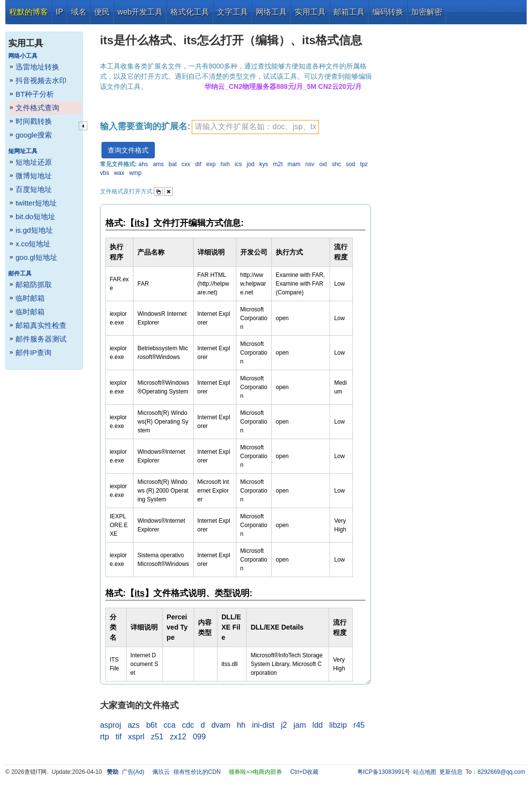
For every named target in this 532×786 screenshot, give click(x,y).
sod (350, 164)
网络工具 (271, 12)
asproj (110, 725)
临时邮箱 (30, 298)
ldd (318, 725)
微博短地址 (34, 175)
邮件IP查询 (33, 352)
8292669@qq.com (501, 772)
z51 (157, 737)
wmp (135, 173)
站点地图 (424, 772)
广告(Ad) (133, 772)
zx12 (178, 737)
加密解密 (426, 12)
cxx (186, 164)
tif (118, 737)
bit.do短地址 (35, 216)
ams (158, 164)
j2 (284, 725)
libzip (338, 725)
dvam (220, 725)
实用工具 (310, 12)
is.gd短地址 (34, 230)
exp (211, 164)
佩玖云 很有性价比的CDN (186, 772)
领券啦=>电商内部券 (255, 772)
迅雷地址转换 (37, 67)
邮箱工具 (349, 12)
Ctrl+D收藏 (304, 772)
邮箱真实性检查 (41, 325)
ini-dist (263, 725)
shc (336, 164)
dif (198, 164)
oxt (323, 164)
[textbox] (255, 127)
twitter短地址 (36, 203)
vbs (104, 173)
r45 (359, 725)
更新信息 (451, 772)
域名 (78, 12)
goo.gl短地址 (36, 257)
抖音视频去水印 (41, 80)
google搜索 (34, 135)
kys (263, 164)
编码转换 (387, 12)
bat (172, 164)
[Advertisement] (452, 170)
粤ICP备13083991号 (383, 772)
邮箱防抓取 (34, 284)
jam (299, 725)
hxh (225, 164)
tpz (364, 164)
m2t (278, 164)
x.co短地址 (33, 243)
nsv (310, 164)
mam (293, 164)
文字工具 (232, 12)
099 (199, 737)
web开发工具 (140, 12)
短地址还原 (34, 162)
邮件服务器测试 (41, 339)
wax (119, 173)
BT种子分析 (35, 94)
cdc (188, 725)
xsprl (136, 737)
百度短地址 (34, 189)
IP (59, 12)
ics (238, 164)
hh (241, 725)
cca (170, 725)
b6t (151, 725)
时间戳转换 (34, 121)
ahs (143, 164)
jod (250, 164)
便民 (102, 12)
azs (134, 725)
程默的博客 (28, 12)
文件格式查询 (37, 107)
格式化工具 (189, 12)
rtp (104, 737)
